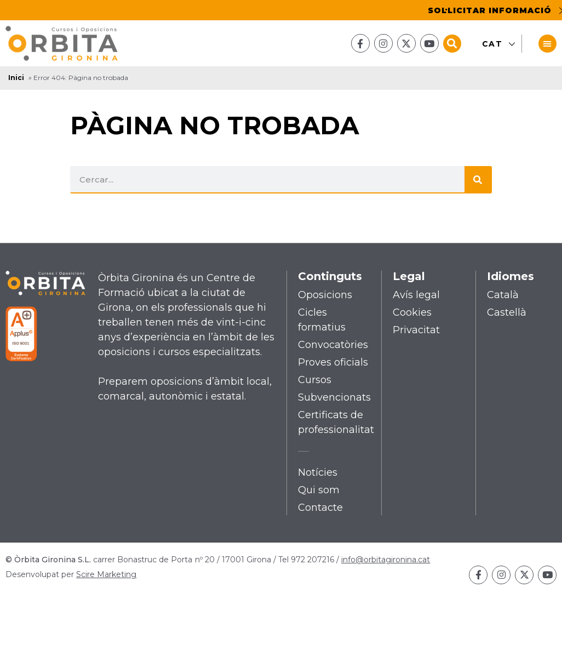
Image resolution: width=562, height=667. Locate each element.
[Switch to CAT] (495, 44)
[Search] (478, 179)
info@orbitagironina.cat (385, 560)
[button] (452, 44)
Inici (16, 78)
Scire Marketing (106, 574)
